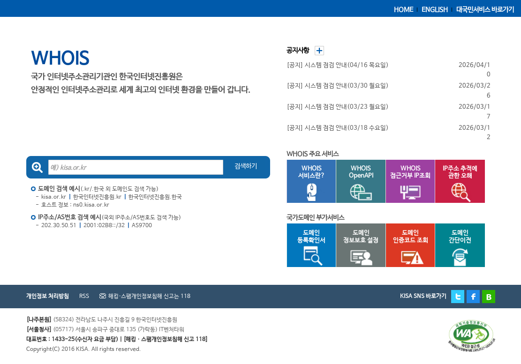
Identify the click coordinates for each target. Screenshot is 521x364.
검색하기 (245, 166)
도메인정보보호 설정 (357, 248)
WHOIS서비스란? (307, 184)
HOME (403, 10)
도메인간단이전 (455, 248)
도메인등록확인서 (307, 248)
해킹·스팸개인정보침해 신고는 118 (149, 296)
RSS (84, 296)
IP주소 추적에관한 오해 (456, 184)
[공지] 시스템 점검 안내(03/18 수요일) (338, 128)
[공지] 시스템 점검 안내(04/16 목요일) (338, 65)
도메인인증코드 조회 (406, 248)
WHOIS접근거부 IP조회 (408, 184)
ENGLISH (435, 10)
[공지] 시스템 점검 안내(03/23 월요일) (338, 107)
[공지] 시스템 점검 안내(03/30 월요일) (338, 85)
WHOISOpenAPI (356, 184)
